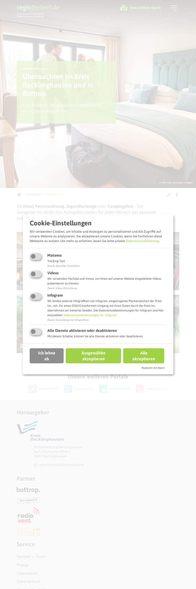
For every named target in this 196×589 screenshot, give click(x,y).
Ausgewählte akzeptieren (94, 355)
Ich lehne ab (46, 355)
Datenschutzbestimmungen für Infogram (90, 315)
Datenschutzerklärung (142, 241)
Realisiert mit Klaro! (153, 367)
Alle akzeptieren (143, 355)
